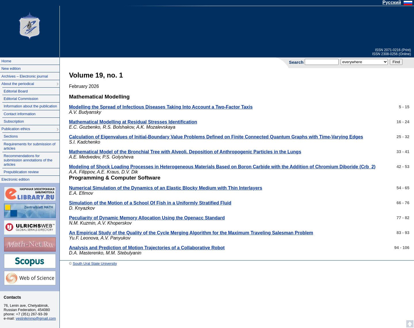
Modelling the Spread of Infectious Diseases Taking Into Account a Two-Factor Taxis (161, 107)
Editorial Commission (21, 99)
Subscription (14, 121)
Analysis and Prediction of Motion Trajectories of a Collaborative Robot (147, 247)
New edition (11, 68)
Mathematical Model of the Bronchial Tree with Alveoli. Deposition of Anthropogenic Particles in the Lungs (185, 151)
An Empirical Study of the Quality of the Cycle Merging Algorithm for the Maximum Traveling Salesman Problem (191, 232)
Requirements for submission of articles (29, 146)
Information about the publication (30, 106)
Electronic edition (15, 179)
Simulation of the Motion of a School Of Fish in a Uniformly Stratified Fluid (150, 202)
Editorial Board (16, 91)
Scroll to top (409, 323)
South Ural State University (29, 25)
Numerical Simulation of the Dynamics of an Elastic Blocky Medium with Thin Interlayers (165, 188)
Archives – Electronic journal (24, 76)
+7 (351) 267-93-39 (32, 314)
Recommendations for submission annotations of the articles (28, 160)
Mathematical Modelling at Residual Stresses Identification (133, 121)
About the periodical (17, 84)
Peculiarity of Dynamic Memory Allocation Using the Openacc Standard (147, 217)
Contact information (20, 114)
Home (6, 61)
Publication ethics (15, 129)
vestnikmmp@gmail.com (36, 318)
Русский (391, 2)
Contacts (12, 297)
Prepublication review (21, 172)
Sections (11, 136)
